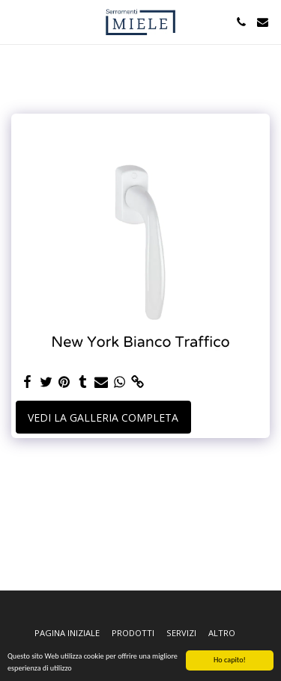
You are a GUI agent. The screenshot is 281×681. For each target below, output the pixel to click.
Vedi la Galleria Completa (103, 417)
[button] (16, 21)
